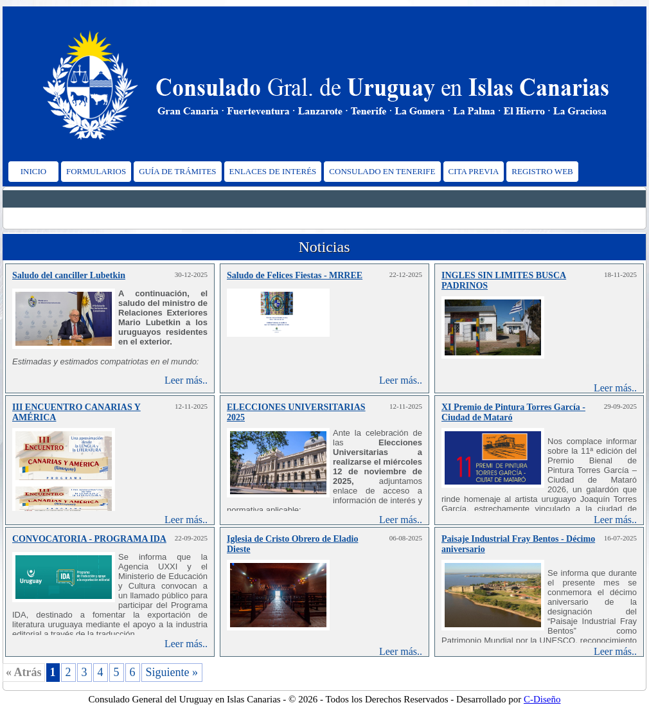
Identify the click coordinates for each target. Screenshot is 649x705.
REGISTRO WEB (542, 171)
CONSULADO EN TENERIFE (382, 171)
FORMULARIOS (96, 171)
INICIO (33, 171)
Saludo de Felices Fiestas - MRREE (294, 275)
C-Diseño (542, 699)
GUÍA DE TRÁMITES (177, 171)
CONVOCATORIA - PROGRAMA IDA (89, 539)
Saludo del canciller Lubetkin (68, 275)
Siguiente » (172, 672)
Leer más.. (186, 380)
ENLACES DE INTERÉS (273, 171)
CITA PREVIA (474, 171)
